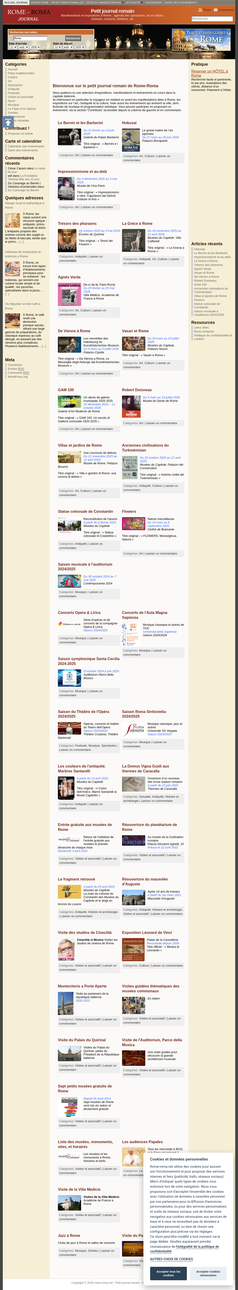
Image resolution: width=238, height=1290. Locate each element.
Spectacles (15, 85)
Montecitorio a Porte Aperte (82, 986)
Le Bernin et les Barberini (80, 123)
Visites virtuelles (18, 120)
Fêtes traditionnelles (21, 73)
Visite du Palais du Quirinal (82, 1040)
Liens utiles (201, 327)
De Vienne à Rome (74, 331)
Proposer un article (20, 133)
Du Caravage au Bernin (23, 190)
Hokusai (129, 123)
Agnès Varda (69, 277)
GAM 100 (66, 390)
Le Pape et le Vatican (22, 108)
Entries (16, 369)
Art (10, 81)
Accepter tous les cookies (168, 1273)
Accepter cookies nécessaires (208, 1273)
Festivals (14, 93)
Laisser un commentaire (97, 155)
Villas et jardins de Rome (80, 445)
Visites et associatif (20, 97)
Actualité (144, 796)
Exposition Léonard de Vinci (147, 933)
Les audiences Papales (142, 1142)
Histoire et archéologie (167, 909)
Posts (207, 10)
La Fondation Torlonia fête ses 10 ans (23, 177)
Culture (12, 77)
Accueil (12, 69)
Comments (226, 10)
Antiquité (14, 89)
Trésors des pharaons (77, 224)
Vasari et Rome (135, 331)
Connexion (15, 365)
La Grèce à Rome (137, 224)
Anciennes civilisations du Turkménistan (211, 290)
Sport (11, 101)
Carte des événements (23, 150)
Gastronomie (16, 116)
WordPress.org (18, 376)
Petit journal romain (112, 11)
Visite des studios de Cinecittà (85, 933)
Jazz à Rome (69, 1236)
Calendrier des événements (26, 146)
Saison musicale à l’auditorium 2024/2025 (209, 313)
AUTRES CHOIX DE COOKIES (171, 1259)
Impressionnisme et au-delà (82, 172)
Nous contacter (204, 331)
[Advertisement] (107, 69)
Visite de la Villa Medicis (79, 1189)
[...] (22, 241)
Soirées (13, 112)
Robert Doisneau (137, 390)
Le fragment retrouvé (76, 879)
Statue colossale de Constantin (85, 511)
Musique (13, 104)
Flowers (129, 511)
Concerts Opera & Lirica (79, 613)
